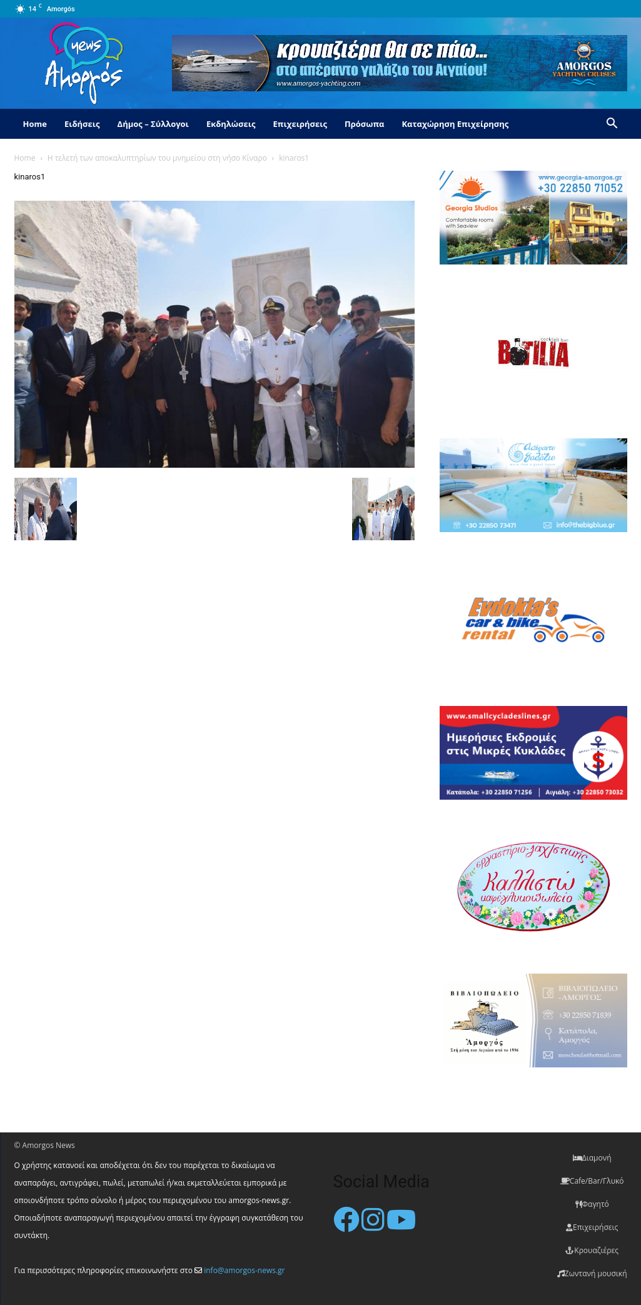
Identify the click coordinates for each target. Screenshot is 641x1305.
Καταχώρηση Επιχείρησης (454, 123)
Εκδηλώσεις (231, 123)
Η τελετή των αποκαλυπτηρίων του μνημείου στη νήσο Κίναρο (157, 158)
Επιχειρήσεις (300, 123)
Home (35, 123)
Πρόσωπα (365, 123)
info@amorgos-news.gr (244, 1270)
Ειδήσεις (82, 123)
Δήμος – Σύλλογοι (153, 123)
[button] (612, 125)
